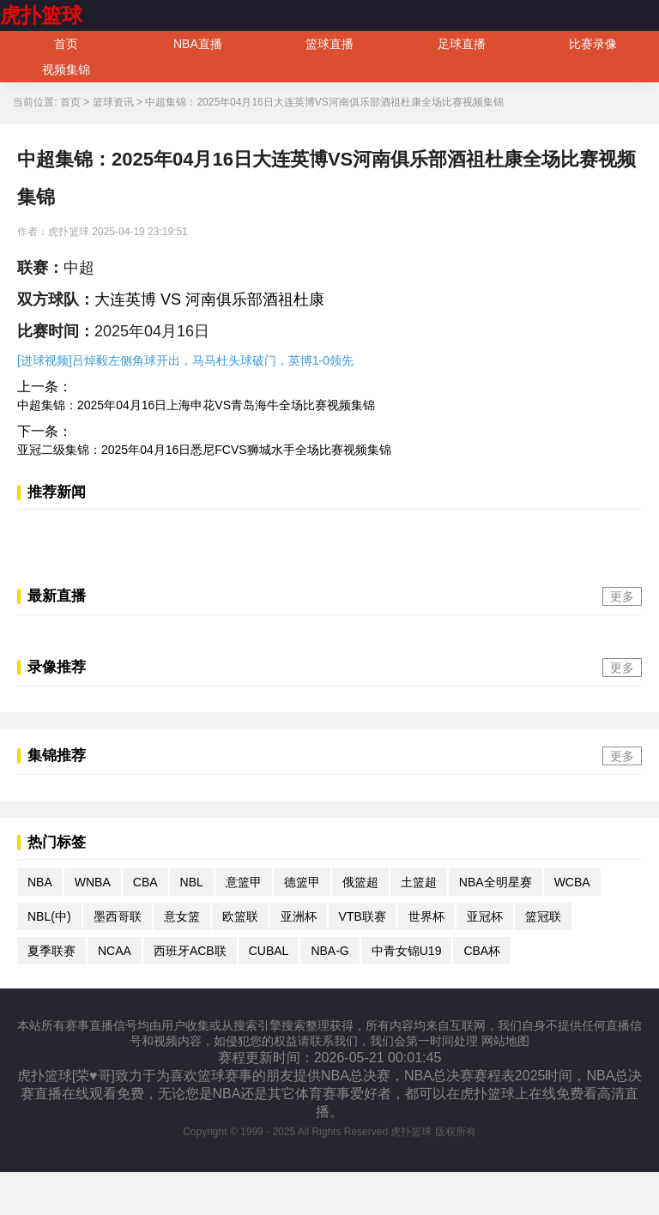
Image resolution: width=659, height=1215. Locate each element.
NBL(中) (49, 916)
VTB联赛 (362, 916)
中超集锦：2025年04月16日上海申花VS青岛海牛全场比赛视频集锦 (196, 405)
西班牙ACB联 (190, 951)
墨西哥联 (118, 916)
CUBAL (269, 951)
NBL (191, 882)
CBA (145, 882)
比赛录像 (593, 44)
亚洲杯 (299, 916)
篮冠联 (543, 916)
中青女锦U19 (407, 951)
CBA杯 (481, 951)
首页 (66, 44)
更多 (622, 596)
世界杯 (426, 916)
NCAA (114, 951)
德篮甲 (302, 882)
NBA (39, 882)
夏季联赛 (51, 951)
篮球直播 (329, 44)
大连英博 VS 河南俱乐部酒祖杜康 (209, 299)
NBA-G (329, 951)
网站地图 (505, 1041)
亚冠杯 (485, 916)
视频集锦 (66, 69)
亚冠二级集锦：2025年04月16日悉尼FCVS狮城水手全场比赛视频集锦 (204, 449)
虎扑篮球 (41, 15)
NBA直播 (197, 44)
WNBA (93, 882)
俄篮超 (360, 882)
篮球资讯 (113, 102)
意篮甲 (244, 882)
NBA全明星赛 (495, 882)
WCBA (572, 882)
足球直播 (462, 44)
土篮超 (419, 882)
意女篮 (182, 916)
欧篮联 (240, 916)
